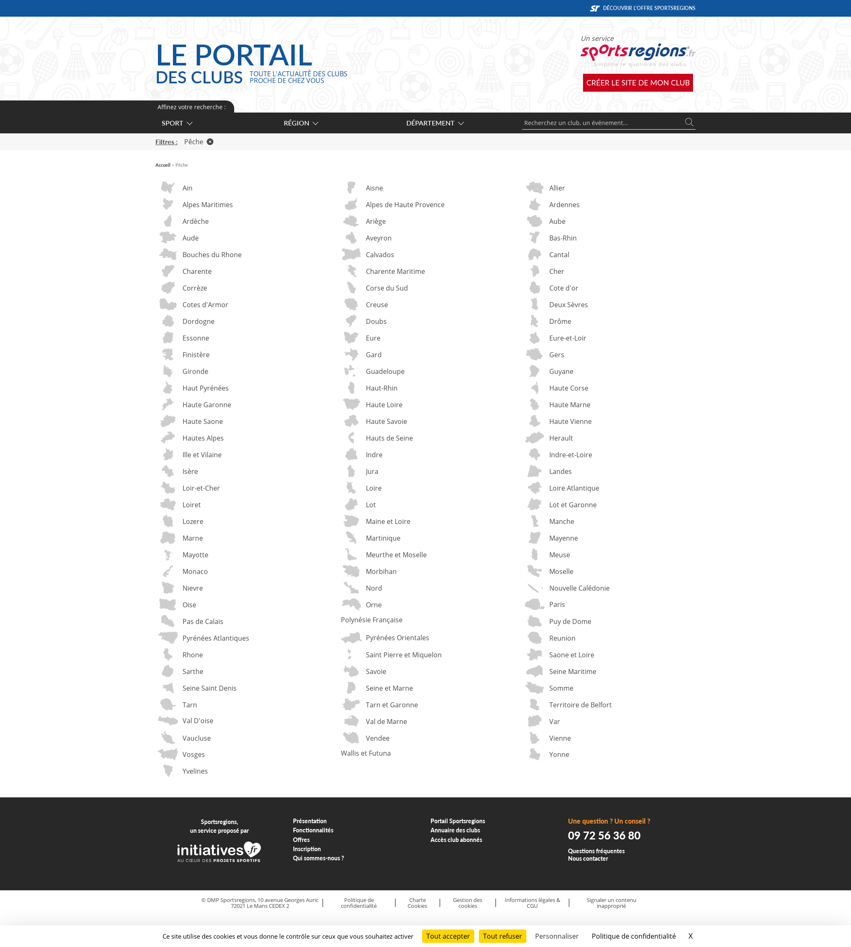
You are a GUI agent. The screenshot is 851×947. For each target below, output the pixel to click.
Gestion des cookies (467, 903)
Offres (301, 839)
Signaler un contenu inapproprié (611, 903)
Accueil (162, 165)
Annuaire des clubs (455, 830)
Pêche (198, 141)
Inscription (307, 848)
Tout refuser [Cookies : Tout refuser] (502, 936)
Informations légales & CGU (532, 903)
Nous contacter (588, 858)
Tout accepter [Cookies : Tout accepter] (448, 936)
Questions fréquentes (596, 850)
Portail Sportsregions (458, 820)
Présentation (310, 820)
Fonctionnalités (313, 830)
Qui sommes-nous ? (318, 858)
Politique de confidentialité (359, 903)
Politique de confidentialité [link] (634, 936)
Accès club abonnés (456, 839)
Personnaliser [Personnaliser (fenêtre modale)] (557, 936)
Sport (177, 123)
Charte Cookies (417, 903)
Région (301, 123)
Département (434, 123)
